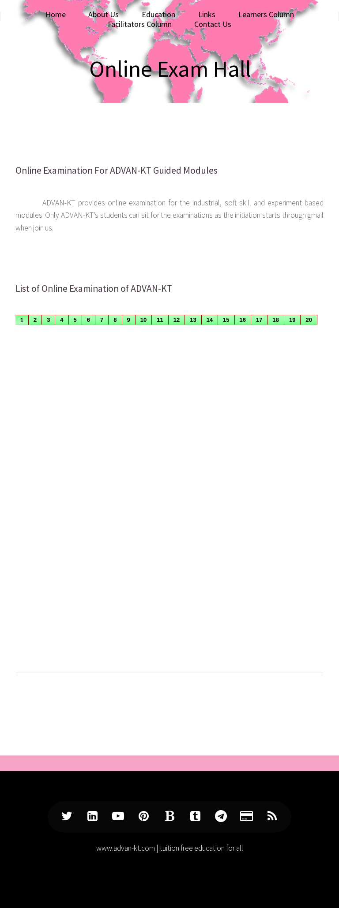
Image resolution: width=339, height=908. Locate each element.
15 (226, 319)
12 (176, 319)
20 (308, 319)
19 (292, 319)
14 (210, 319)
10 (143, 319)
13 (193, 319)
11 (160, 319)
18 (276, 319)
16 (243, 319)
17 (259, 319)
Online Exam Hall (170, 68)
